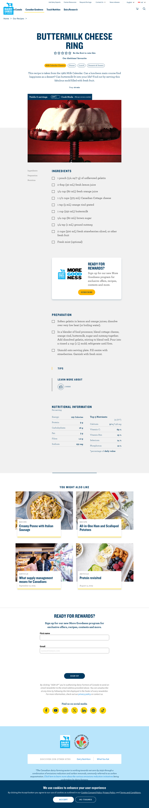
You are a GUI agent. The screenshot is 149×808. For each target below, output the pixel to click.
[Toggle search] (144, 9)
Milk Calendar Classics (55, 65)
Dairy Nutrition (84, 759)
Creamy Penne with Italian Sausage (36, 528)
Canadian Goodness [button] (48, 9)
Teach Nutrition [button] (69, 9)
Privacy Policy (109, 792)
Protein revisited (90, 578)
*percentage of (102, 451)
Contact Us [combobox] (99, 2)
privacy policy (84, 694)
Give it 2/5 (59, 53)
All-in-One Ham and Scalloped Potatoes (99, 528)
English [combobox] (129, 2)
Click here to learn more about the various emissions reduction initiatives (78, 776)
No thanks (85, 799)
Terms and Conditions (130, 792)
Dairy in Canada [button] (27, 9)
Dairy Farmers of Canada (8, 8)
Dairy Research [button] (89, 9)
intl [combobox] (142, 2)
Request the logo (86, 2)
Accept (63, 799)
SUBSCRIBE (86, 292)
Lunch (81, 65)
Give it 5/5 (70, 53)
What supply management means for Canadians (36, 580)
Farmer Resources (70, 2)
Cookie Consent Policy (91, 792)
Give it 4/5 (66, 53)
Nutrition (32, 180)
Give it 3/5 (62, 53)
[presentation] (74, 663)
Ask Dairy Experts (54, 2)
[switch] (70, 97)
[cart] (137, 9)
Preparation (32, 175)
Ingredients (32, 170)
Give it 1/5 (55, 53)
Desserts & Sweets (95, 65)
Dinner (72, 65)
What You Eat (103, 759)
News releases (115, 2)
